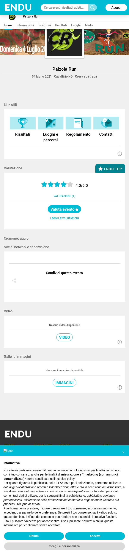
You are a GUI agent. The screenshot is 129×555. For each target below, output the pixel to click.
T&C (50, 531)
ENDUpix (74, 502)
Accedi (116, 7)
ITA (5, 529)
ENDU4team (76, 509)
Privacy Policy (63, 531)
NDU (18, 7)
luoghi (76, 25)
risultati (61, 25)
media (89, 25)
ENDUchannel (77, 495)
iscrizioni (44, 25)
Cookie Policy (81, 531)
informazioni (25, 25)
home (8, 25)
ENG (12, 529)
